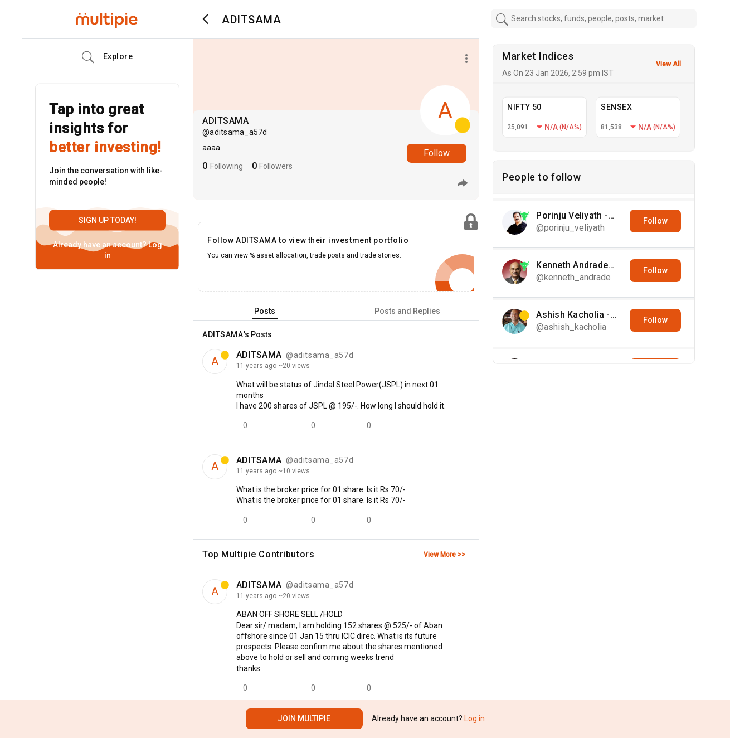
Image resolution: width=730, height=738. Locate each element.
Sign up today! (108, 220)
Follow (437, 153)
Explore (107, 57)
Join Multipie (304, 718)
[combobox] (594, 18)
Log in (474, 718)
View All (668, 64)
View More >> (444, 555)
